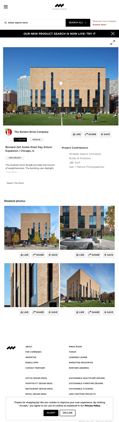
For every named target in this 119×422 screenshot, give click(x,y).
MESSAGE (36, 139)
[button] (5, 6)
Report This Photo (15, 183)
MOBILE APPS (31, 363)
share (92, 134)
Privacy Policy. (93, 405)
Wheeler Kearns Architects (85, 154)
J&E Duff (74, 162)
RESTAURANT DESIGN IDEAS (39, 389)
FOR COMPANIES (33, 352)
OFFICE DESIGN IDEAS (36, 378)
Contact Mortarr (35, 368)
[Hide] (113, 33)
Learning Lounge (78, 357)
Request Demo (99, 25)
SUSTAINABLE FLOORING (81, 389)
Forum (72, 352)
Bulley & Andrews (80, 158)
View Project (15, 158)
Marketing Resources (81, 363)
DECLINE (67, 413)
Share (40, 255)
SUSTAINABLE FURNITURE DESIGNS (86, 383)
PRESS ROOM (75, 347)
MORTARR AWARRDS (79, 368)
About (28, 347)
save (106, 134)
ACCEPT (51, 413)
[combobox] (78, 23)
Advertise (30, 357)
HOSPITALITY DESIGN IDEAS (38, 383)
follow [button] (22, 139)
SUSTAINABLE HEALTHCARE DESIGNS (87, 378)
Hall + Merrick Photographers (86, 167)
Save (54, 255)
